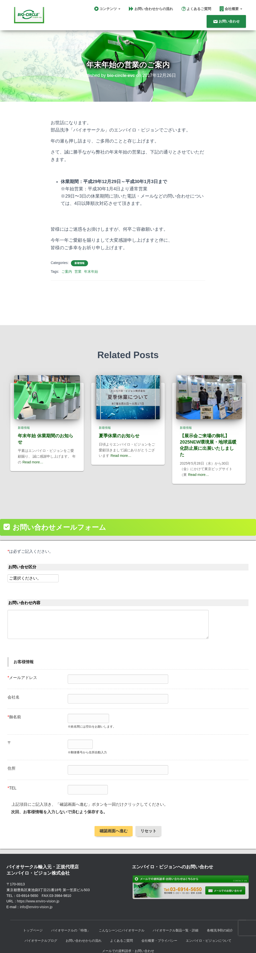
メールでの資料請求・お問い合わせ (128, 932)
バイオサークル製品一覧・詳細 (178, 911)
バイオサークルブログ (35, 922)
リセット (148, 811)
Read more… (33, 443)
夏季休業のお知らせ (119, 416)
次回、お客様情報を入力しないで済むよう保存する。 (59, 792)
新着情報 (79, 263)
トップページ (26, 911)
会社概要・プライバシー (161, 922)
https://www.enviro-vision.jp (38, 882)
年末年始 (91, 271)
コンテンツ (107, 8)
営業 (77, 271)
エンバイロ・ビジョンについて (213, 922)
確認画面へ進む (114, 811)
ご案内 (66, 271)
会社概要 (231, 8)
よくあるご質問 (196, 8)
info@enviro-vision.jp (36, 888)
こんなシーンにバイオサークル (121, 911)
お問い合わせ (226, 21)
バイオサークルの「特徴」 (67, 911)
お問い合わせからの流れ (151, 8)
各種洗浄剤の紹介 (226, 911)
